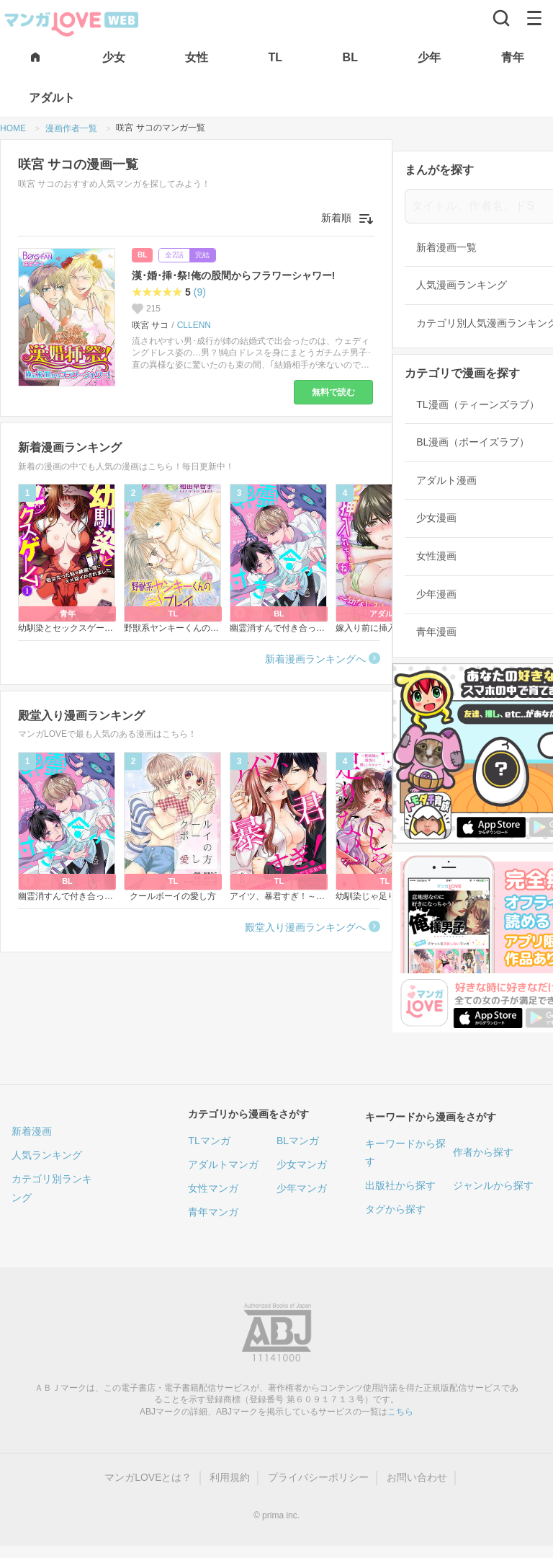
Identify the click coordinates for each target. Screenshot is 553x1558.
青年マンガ (213, 1212)
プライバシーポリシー (318, 1477)
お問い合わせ (417, 1477)
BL (142, 255)
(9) (200, 292)
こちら (400, 1412)
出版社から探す (400, 1185)
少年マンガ (301, 1188)
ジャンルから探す (493, 1185)
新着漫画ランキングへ (315, 659)
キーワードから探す (405, 1152)
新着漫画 (32, 1131)
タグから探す (395, 1209)
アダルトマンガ (223, 1164)
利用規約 (230, 1477)
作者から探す (483, 1152)
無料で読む (333, 392)
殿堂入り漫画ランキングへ (305, 927)
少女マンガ (301, 1164)
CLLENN (194, 325)
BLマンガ (297, 1140)
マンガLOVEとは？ (148, 1477)
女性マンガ (213, 1188)
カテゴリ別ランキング (52, 1188)
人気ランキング (47, 1155)
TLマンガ (209, 1140)
